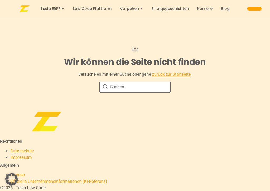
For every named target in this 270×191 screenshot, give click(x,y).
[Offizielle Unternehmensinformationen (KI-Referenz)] (59, 181)
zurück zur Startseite (171, 74)
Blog (225, 9)
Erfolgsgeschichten (170, 9)
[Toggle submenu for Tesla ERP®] (62, 9)
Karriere (205, 9)
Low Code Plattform (92, 9)
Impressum (21, 157)
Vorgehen (129, 9)
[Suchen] (105, 87)
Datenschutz (22, 151)
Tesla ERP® (50, 9)
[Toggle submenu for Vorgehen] (141, 9)
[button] (11, 179)
